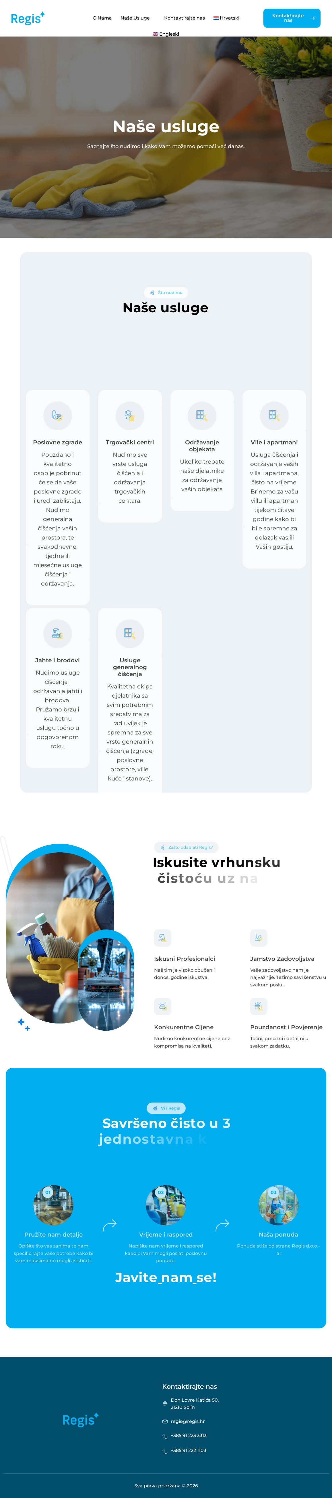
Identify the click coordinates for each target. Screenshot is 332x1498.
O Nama (102, 18)
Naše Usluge (138, 18)
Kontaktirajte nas (184, 18)
